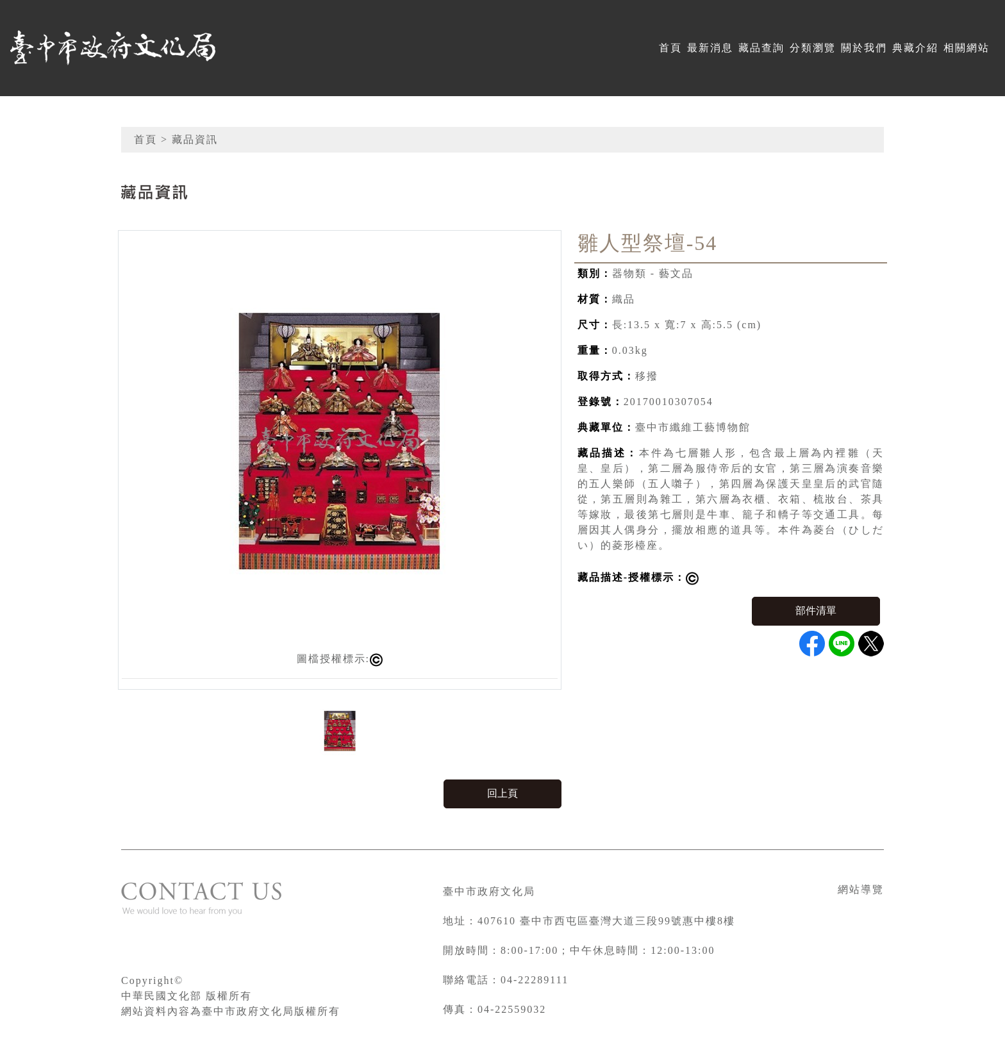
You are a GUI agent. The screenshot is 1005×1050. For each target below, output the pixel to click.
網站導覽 (861, 889)
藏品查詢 (761, 47)
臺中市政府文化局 (489, 891)
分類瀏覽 (813, 47)
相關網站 (966, 47)
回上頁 (502, 793)
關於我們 (864, 47)
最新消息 (710, 47)
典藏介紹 (915, 47)
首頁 (670, 47)
